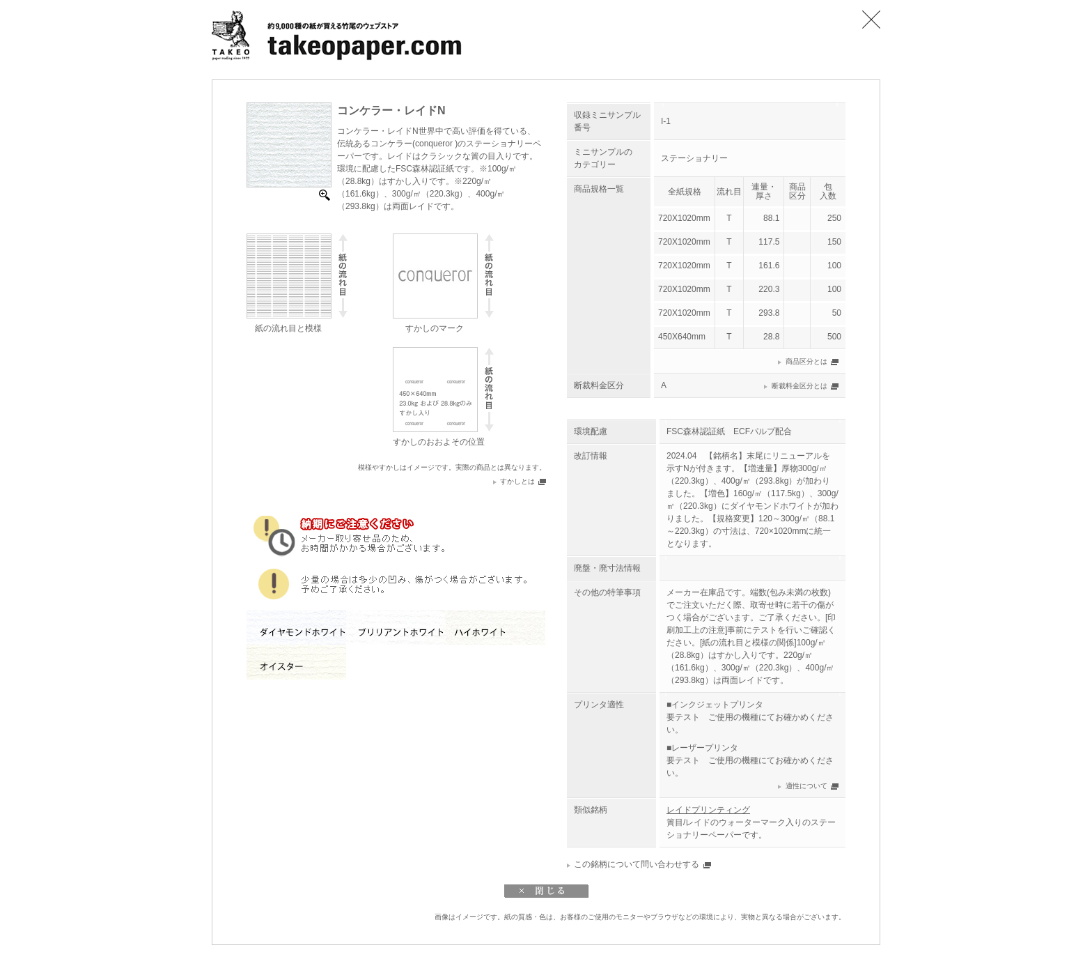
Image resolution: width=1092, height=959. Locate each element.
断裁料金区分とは (799, 386)
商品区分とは (806, 361)
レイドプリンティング (708, 810)
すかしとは (517, 481)
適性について (806, 786)
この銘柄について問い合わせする (636, 864)
